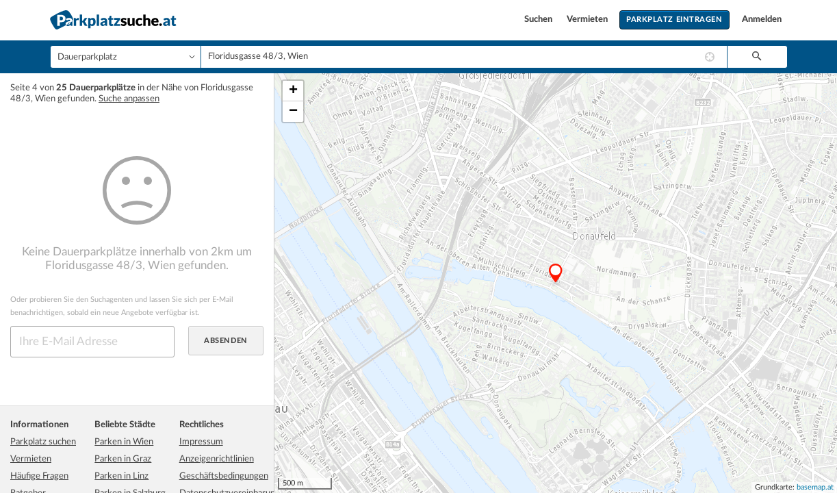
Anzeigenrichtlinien (216, 459)
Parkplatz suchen (43, 442)
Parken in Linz (121, 476)
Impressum (201, 442)
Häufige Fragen (39, 476)
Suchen (539, 19)
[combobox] (464, 56)
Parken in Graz (122, 459)
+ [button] (293, 91)
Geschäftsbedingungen (223, 476)
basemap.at (815, 487)
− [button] (293, 111)
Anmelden (762, 19)
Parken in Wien (123, 442)
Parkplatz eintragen (674, 19)
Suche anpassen (129, 98)
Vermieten (588, 19)
